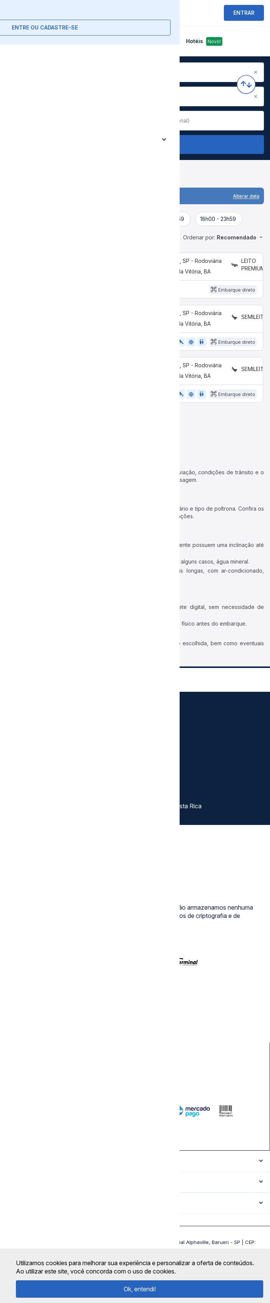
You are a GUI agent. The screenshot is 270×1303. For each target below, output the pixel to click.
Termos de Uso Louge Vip (44, 765)
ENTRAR (243, 12)
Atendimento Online (35, 806)
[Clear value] (125, 120)
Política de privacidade (39, 751)
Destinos (153, 765)
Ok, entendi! (140, 1289)
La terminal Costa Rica (171, 819)
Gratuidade (156, 724)
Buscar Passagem (135, 144)
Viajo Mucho (158, 806)
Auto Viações (159, 738)
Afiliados (152, 779)
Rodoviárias (157, 751)
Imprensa (21, 779)
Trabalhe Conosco (34, 819)
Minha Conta (26, 792)
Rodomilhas (157, 792)
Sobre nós (23, 724)
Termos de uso (29, 738)
